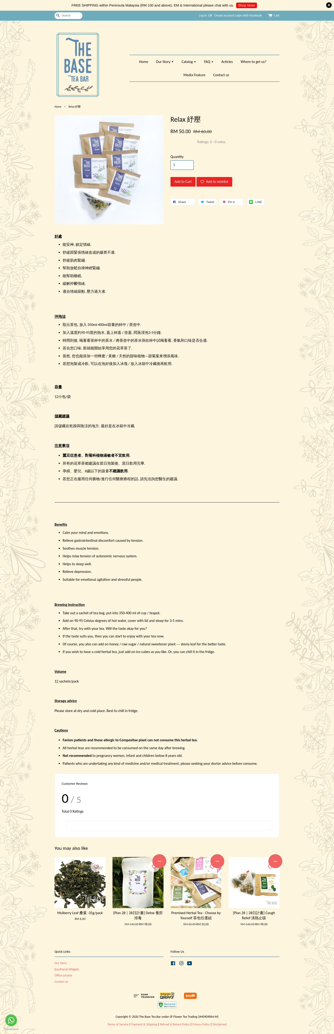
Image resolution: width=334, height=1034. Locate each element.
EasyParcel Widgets (67, 969)
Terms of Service (118, 1024)
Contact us (221, 75)
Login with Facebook (248, 15)
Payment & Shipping (144, 1024)
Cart (276, 15)
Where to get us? (253, 61)
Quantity (177, 156)
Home (143, 61)
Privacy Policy (201, 1024)
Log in (203, 15)
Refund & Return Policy (174, 1024)
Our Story (165, 61)
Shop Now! (246, 5)
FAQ (209, 61)
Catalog (189, 61)
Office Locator (63, 975)
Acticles (227, 61)
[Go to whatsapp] (11, 1020)
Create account (224, 15)
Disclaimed (219, 1024)
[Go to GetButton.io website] (11, 1029)
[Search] (68, 15)
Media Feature (194, 75)
